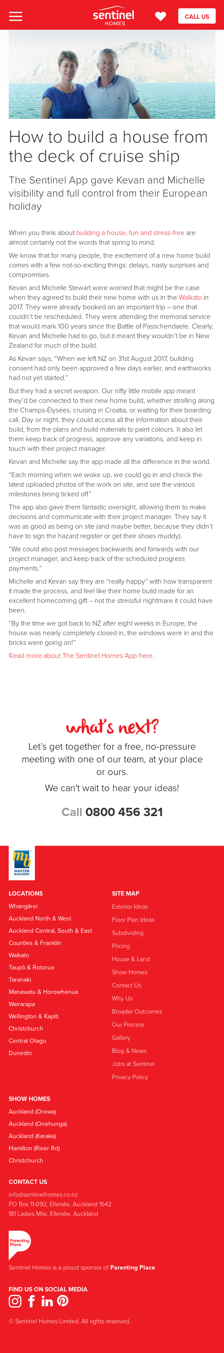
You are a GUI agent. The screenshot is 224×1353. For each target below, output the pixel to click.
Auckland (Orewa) (32, 1111)
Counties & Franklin (35, 942)
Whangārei (23, 906)
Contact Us (126, 985)
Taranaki (20, 979)
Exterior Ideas (130, 906)
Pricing (121, 945)
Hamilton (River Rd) (34, 1148)
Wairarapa (22, 1004)
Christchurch (26, 1028)
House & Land (131, 959)
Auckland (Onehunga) (38, 1123)
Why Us (122, 998)
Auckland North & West (40, 918)
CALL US (197, 16)
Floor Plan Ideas (133, 919)
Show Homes (129, 972)
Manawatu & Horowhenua (43, 991)
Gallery (121, 1037)
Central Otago (27, 1040)
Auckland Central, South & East (50, 930)
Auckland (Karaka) (32, 1136)
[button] (15, 17)
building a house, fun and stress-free (130, 232)
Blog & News (129, 1050)
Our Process (128, 1024)
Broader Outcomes (137, 1011)
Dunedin (20, 1052)
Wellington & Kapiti (33, 1016)
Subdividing (127, 932)
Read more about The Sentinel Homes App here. (81, 655)
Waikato (190, 297)
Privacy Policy (130, 1077)
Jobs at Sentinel (133, 1063)
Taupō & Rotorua (31, 967)
